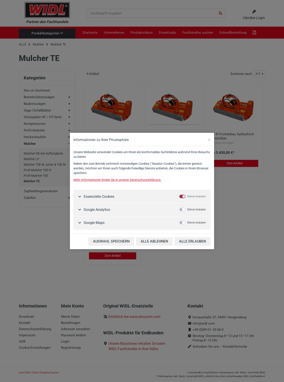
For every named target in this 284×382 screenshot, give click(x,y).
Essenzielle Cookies (98, 196)
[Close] (209, 140)
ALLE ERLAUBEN (192, 241)
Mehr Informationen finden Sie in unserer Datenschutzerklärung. (117, 180)
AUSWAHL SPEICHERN (111, 241)
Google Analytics (96, 210)
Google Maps (94, 223)
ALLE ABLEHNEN (154, 241)
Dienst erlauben (196, 196)
